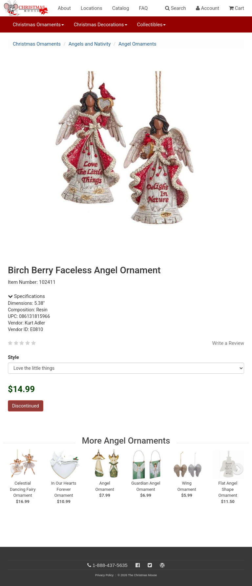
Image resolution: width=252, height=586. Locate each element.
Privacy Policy (104, 575)
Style (14, 357)
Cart (236, 8)
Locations (91, 8)
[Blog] (162, 565)
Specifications (26, 296)
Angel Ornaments (137, 44)
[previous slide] (16, 468)
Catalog (120, 8)
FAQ (143, 8)
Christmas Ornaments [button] (38, 25)
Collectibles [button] (151, 25)
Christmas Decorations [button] (100, 25)
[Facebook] (138, 565)
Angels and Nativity (90, 44)
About (64, 8)
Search (175, 8)
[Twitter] (150, 565)
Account (207, 8)
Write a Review (228, 343)
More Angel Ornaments (126, 441)
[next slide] (237, 468)
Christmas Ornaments (37, 44)
